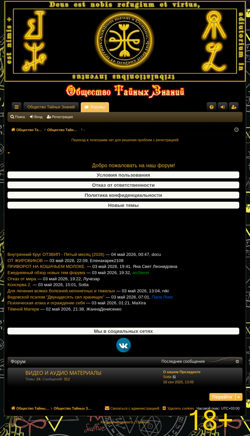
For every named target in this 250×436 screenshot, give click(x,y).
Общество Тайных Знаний (51, 107)
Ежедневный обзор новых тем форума (46, 276)
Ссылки (17, 108)
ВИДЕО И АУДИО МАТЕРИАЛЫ (63, 372)
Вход (39, 117)
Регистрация (62, 117)
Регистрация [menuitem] (235, 108)
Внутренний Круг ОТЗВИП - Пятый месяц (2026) (55, 258)
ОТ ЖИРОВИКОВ (25, 264)
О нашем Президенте (182, 372)
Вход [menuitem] (224, 108)
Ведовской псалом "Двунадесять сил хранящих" (55, 300)
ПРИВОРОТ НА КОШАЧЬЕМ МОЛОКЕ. (46, 270)
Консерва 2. (19, 288)
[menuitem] (211, 107)
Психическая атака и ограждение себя (46, 307)
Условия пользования (123, 175)
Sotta (167, 377)
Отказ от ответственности (123, 185)
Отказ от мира (21, 282)
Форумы (97, 107)
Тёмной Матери (23, 313)
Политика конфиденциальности (123, 195)
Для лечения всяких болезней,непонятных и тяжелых (61, 295)
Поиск (20, 117)
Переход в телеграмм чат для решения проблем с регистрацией (125, 140)
